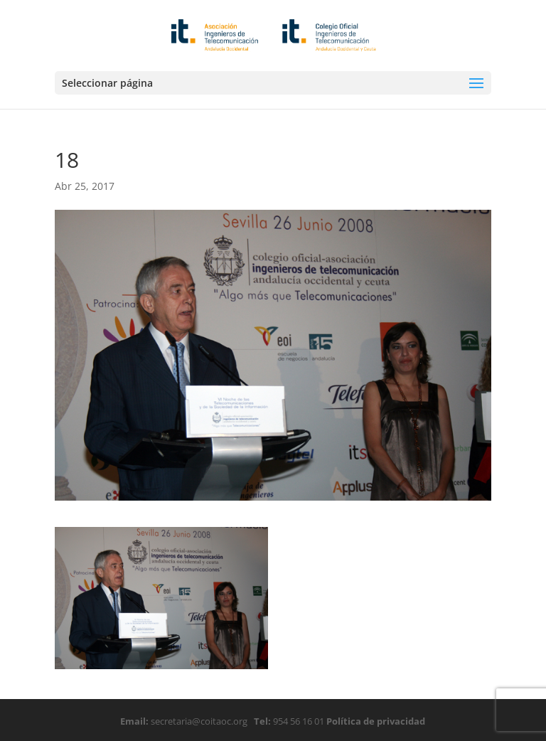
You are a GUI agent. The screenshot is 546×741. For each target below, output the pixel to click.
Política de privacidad (374, 721)
